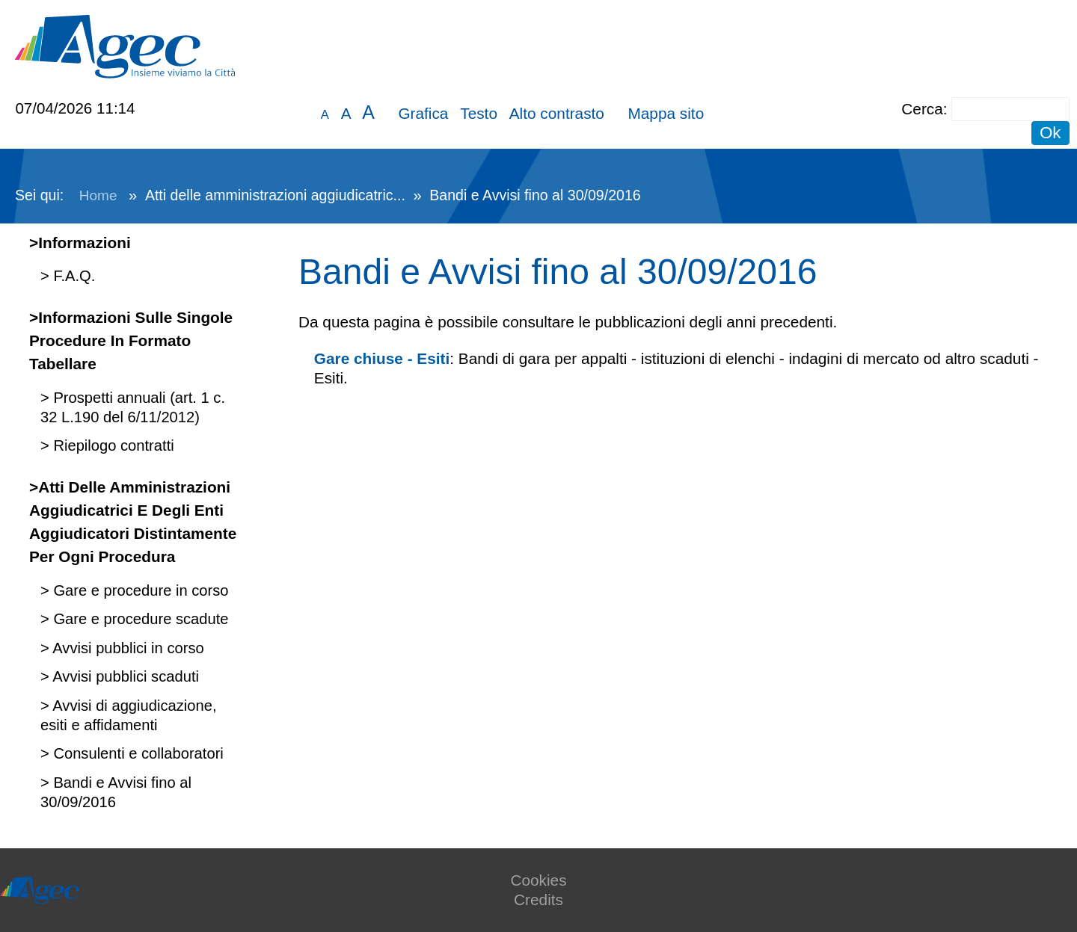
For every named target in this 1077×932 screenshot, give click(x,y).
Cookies (538, 880)
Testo (478, 113)
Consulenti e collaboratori (136, 753)
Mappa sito (666, 113)
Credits (538, 899)
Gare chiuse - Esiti (381, 358)
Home (98, 195)
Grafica (423, 113)
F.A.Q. (72, 276)
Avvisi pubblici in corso (126, 648)
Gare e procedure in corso (139, 590)
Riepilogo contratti (111, 445)
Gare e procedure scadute (139, 619)
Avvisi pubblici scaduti (124, 676)
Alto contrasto (556, 113)
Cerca (921, 108)
